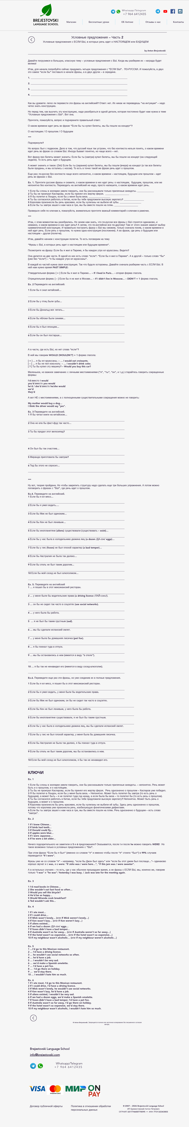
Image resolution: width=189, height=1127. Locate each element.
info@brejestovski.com (45, 1055)
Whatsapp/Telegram (69, 1063)
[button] (71, 22)
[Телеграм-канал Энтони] (158, 11)
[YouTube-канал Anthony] (165, 11)
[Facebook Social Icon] (173, 11)
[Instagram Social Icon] (180, 11)
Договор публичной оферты (46, 1106)
